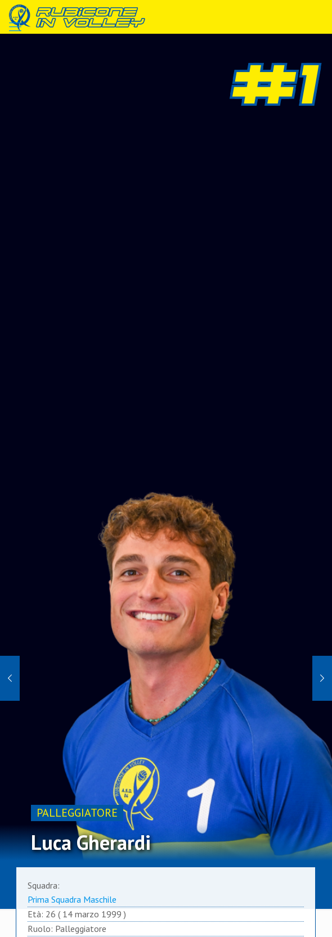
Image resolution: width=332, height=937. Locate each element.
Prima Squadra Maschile (72, 899)
